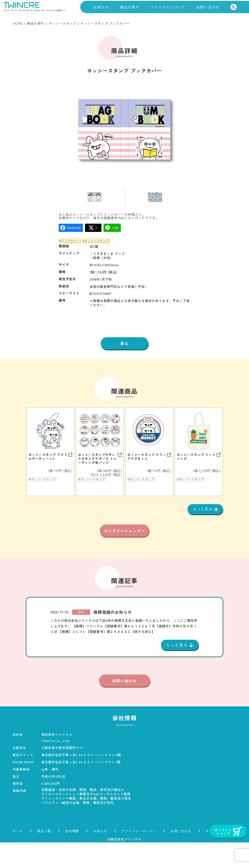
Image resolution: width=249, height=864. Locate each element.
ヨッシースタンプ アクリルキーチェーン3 (47, 466)
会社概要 (72, 852)
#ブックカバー (69, 250)
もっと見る (202, 519)
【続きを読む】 (143, 652)
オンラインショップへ (124, 547)
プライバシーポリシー (138, 852)
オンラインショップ (220, 852)
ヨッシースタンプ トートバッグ (196, 466)
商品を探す (129, 7)
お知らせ (101, 7)
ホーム (18, 852)
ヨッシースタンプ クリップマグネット (146, 466)
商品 (81, 633)
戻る (124, 353)
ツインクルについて (167, 7)
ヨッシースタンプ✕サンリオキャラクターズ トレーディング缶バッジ (97, 468)
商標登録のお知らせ (112, 632)
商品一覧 (44, 852)
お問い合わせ (207, 7)
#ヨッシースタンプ (96, 250)
